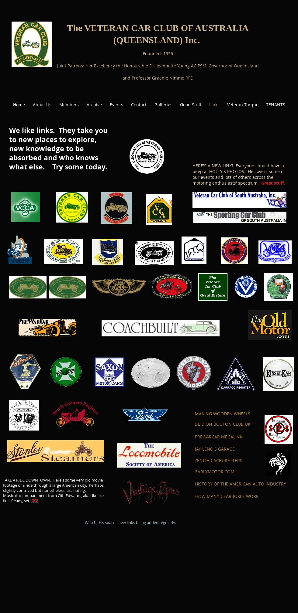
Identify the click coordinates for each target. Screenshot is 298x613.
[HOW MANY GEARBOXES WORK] (226, 496)
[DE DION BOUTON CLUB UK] (223, 424)
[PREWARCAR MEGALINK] (219, 437)
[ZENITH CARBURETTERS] (218, 460)
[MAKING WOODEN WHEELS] (222, 414)
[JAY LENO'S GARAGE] (214, 449)
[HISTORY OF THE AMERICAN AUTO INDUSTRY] (240, 484)
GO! (34, 500)
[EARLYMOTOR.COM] (214, 472)
